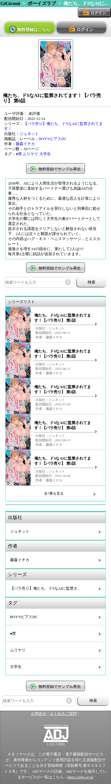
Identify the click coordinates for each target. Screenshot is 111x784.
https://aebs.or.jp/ (80, 777)
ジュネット (29, 134)
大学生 (45, 154)
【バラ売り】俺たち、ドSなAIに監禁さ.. (45, 588)
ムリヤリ (30, 154)
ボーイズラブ (42, 3)
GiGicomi (10, 3)
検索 (91, 282)
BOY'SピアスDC (52, 139)
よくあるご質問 (63, 714)
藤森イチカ (25, 144)
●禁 (19, 154)
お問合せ (38, 714)
